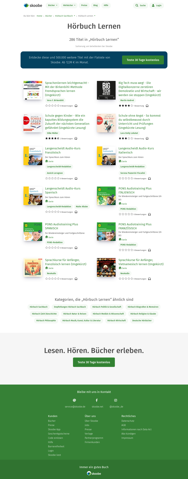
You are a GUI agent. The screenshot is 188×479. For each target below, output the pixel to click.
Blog (95, 5)
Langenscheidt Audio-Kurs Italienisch (136, 150)
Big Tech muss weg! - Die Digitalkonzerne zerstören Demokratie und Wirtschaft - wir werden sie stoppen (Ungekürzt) (140, 89)
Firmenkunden (92, 442)
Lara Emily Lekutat (129, 133)
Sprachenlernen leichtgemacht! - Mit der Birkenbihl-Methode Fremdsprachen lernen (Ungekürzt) (67, 89)
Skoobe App (54, 429)
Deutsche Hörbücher (142, 320)
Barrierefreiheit (56, 446)
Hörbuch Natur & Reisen (74, 314)
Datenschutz (127, 421)
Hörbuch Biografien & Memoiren (143, 307)
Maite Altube (82, 206)
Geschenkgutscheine (58, 433)
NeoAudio (51, 273)
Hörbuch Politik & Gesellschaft (106, 307)
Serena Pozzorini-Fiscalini (132, 173)
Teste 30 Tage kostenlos (143, 60)
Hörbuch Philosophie (46, 320)
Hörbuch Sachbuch (64, 16)
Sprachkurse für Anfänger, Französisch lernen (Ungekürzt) (65, 262)
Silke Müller (52, 133)
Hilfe (106, 5)
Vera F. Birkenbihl (55, 100)
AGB (123, 425)
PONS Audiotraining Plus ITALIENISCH (135, 190)
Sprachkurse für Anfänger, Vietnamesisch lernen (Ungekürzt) (141, 262)
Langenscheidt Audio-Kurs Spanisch (62, 190)
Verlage (89, 433)
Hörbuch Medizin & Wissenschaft (108, 314)
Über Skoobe (91, 421)
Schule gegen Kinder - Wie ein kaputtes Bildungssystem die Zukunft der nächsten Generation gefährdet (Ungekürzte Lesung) (67, 122)
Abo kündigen (128, 433)
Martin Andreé (127, 100)
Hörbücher (68, 5)
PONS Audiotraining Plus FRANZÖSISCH (135, 226)
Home (39, 16)
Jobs (87, 425)
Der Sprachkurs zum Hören (57, 157)
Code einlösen (55, 438)
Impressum (127, 438)
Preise (84, 5)
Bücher (52, 5)
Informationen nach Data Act (136, 429)
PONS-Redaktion (128, 209)
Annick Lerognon (55, 173)
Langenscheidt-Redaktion (59, 166)
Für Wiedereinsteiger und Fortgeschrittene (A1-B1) (140, 198)
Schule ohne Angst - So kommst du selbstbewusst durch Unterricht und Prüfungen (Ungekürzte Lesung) (140, 122)
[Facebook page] (97, 403)
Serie (49, 161)
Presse (88, 429)
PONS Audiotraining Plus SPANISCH (61, 226)
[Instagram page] (116, 403)
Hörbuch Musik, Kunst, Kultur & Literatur (81, 320)
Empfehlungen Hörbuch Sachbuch (70, 307)
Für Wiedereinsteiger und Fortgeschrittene (65, 233)
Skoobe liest (54, 455)
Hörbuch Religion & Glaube (143, 314)
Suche (141, 5)
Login (156, 5)
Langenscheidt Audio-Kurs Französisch (62, 150)
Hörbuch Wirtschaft (116, 320)
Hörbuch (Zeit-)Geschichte (44, 314)
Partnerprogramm (94, 438)
